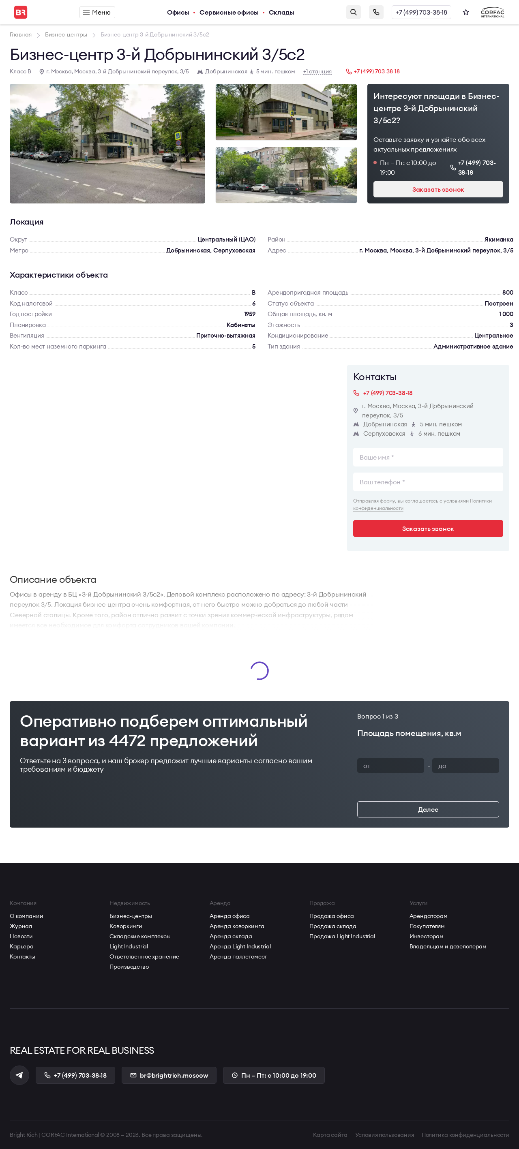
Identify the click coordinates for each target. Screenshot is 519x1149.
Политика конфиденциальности (465, 1134)
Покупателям (427, 926)
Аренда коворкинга (237, 926)
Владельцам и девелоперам (448, 946)
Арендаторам (429, 916)
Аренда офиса (230, 916)
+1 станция (317, 71)
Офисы (178, 12)
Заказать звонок (376, 12)
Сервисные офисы (229, 12)
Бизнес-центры (130, 916)
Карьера (22, 946)
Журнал (21, 926)
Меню (96, 12)
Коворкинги (125, 926)
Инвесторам (427, 936)
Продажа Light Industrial (342, 936)
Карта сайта (330, 1134)
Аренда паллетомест (238, 956)
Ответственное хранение (144, 956)
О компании (26, 916)
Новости (21, 936)
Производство (128, 966)
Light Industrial (128, 946)
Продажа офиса (331, 916)
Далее (428, 809)
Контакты (22, 956)
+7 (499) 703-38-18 (421, 12)
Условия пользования (384, 1134)
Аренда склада (231, 936)
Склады (281, 12)
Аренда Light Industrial (240, 946)
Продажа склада (332, 926)
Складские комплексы (139, 936)
